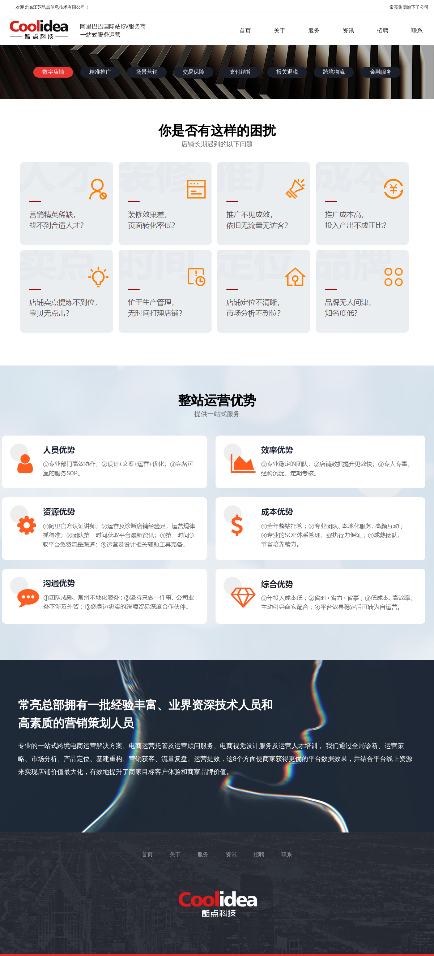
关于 (175, 854)
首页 (147, 854)
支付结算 (240, 72)
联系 (286, 854)
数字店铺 (53, 72)
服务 (202, 854)
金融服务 (381, 72)
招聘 (259, 854)
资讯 (231, 854)
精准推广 (100, 72)
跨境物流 (334, 72)
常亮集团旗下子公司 (409, 7)
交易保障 (193, 72)
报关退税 (287, 72)
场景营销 (147, 72)
